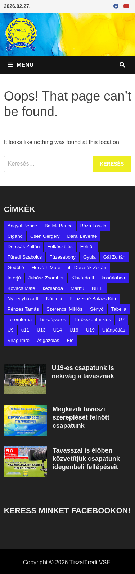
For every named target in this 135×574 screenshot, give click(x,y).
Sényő (97, 309)
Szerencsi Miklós (64, 309)
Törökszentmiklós (92, 319)
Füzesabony (62, 257)
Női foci (54, 298)
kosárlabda (113, 278)
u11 (25, 330)
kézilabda (53, 288)
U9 (11, 330)
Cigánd (15, 236)
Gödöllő (16, 267)
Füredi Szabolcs (25, 257)
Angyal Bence (22, 225)
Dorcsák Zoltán (24, 246)
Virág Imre (19, 340)
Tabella (118, 309)
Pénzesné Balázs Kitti (92, 298)
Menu (21, 65)
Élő (70, 340)
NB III (98, 288)
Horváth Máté (46, 267)
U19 (90, 330)
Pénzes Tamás (23, 309)
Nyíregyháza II (23, 298)
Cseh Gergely (45, 236)
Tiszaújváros (52, 319)
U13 (41, 330)
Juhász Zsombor (46, 278)
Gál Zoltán (114, 257)
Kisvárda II (82, 278)
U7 (121, 319)
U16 (73, 330)
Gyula (89, 257)
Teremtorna (20, 319)
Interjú (14, 278)
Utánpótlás (113, 330)
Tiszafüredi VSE (90, 562)
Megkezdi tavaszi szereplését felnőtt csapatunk (81, 417)
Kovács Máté (21, 288)
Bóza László (93, 225)
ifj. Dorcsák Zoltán (87, 267)
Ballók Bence (59, 225)
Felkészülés (59, 246)
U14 (57, 330)
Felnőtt (87, 246)
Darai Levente (82, 236)
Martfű (77, 288)
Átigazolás (48, 340)
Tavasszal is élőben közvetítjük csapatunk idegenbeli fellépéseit (86, 459)
